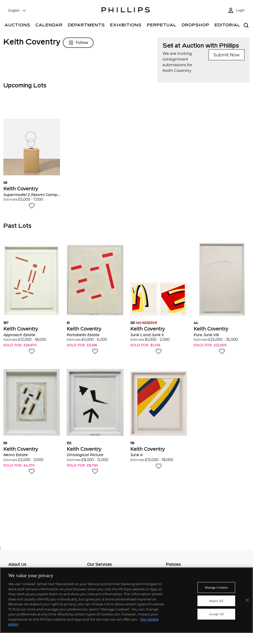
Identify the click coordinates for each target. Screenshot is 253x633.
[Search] (246, 26)
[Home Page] (126, 10)
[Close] (247, 600)
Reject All (216, 601)
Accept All (216, 614)
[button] (31, 156)
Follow (78, 42)
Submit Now (226, 54)
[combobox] (17, 11)
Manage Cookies (216, 587)
